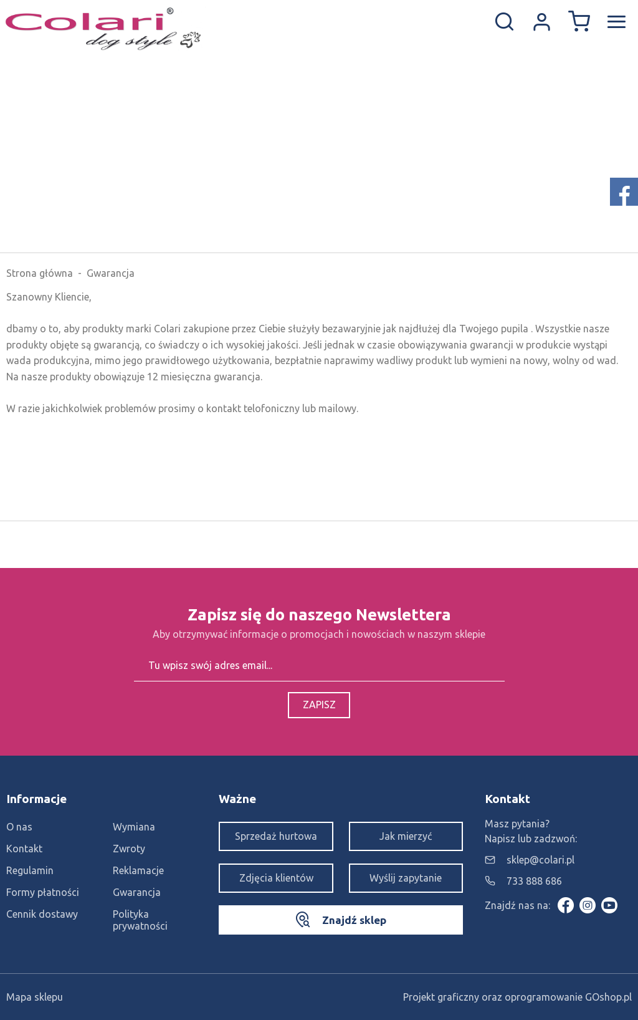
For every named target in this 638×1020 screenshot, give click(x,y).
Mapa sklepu (34, 997)
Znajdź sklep (354, 920)
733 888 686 (534, 881)
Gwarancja (137, 892)
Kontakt (24, 848)
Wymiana (134, 826)
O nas (19, 826)
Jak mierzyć (405, 836)
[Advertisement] (319, 159)
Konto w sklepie (541, 21)
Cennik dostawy (42, 914)
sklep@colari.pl (540, 859)
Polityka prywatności (140, 919)
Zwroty (129, 848)
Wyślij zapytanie (405, 877)
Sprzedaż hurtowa (276, 836)
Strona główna (39, 273)
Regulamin (30, 870)
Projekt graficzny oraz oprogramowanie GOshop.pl (517, 997)
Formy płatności (42, 892)
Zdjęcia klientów (276, 877)
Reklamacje (138, 870)
